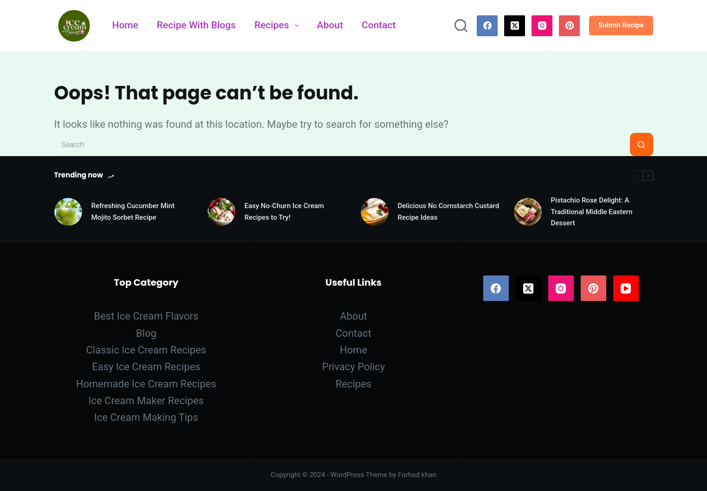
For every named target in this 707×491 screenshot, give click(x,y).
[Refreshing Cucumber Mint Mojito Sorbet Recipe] (68, 212)
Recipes (278, 25)
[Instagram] (542, 25)
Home (125, 25)
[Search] (460, 25)
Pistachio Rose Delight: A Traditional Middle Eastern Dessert (592, 212)
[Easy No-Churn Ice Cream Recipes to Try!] (221, 212)
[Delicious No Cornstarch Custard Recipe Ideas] (375, 212)
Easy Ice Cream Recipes (146, 367)
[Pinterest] (569, 25)
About (330, 25)
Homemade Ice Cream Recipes (146, 384)
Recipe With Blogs (196, 25)
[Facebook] (487, 25)
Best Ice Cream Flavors (146, 316)
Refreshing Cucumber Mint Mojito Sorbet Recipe (133, 212)
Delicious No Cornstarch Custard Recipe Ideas (448, 212)
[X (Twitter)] (514, 25)
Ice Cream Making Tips (146, 417)
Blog (146, 333)
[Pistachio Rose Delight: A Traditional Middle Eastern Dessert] (528, 212)
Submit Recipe (621, 25)
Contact (379, 25)
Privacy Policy (353, 367)
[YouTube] (626, 288)
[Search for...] (342, 144)
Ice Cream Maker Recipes (146, 400)
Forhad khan (417, 475)
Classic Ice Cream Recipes (146, 350)
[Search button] (641, 144)
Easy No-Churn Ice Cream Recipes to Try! (284, 212)
